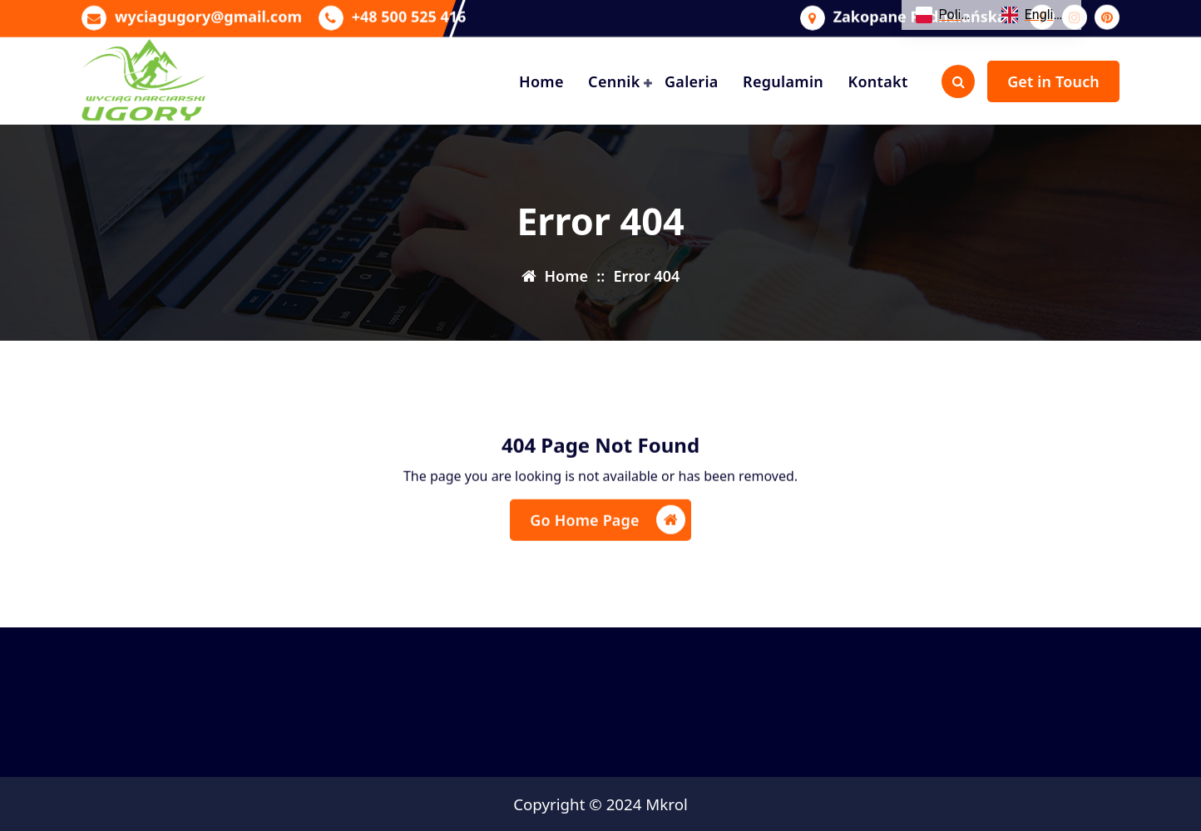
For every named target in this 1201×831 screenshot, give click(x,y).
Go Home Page (607, 527)
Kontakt (877, 81)
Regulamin (783, 81)
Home (541, 81)
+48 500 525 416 (409, 14)
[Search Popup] (958, 81)
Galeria (692, 81)
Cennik (614, 81)
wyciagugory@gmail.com (208, 14)
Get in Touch (1053, 81)
